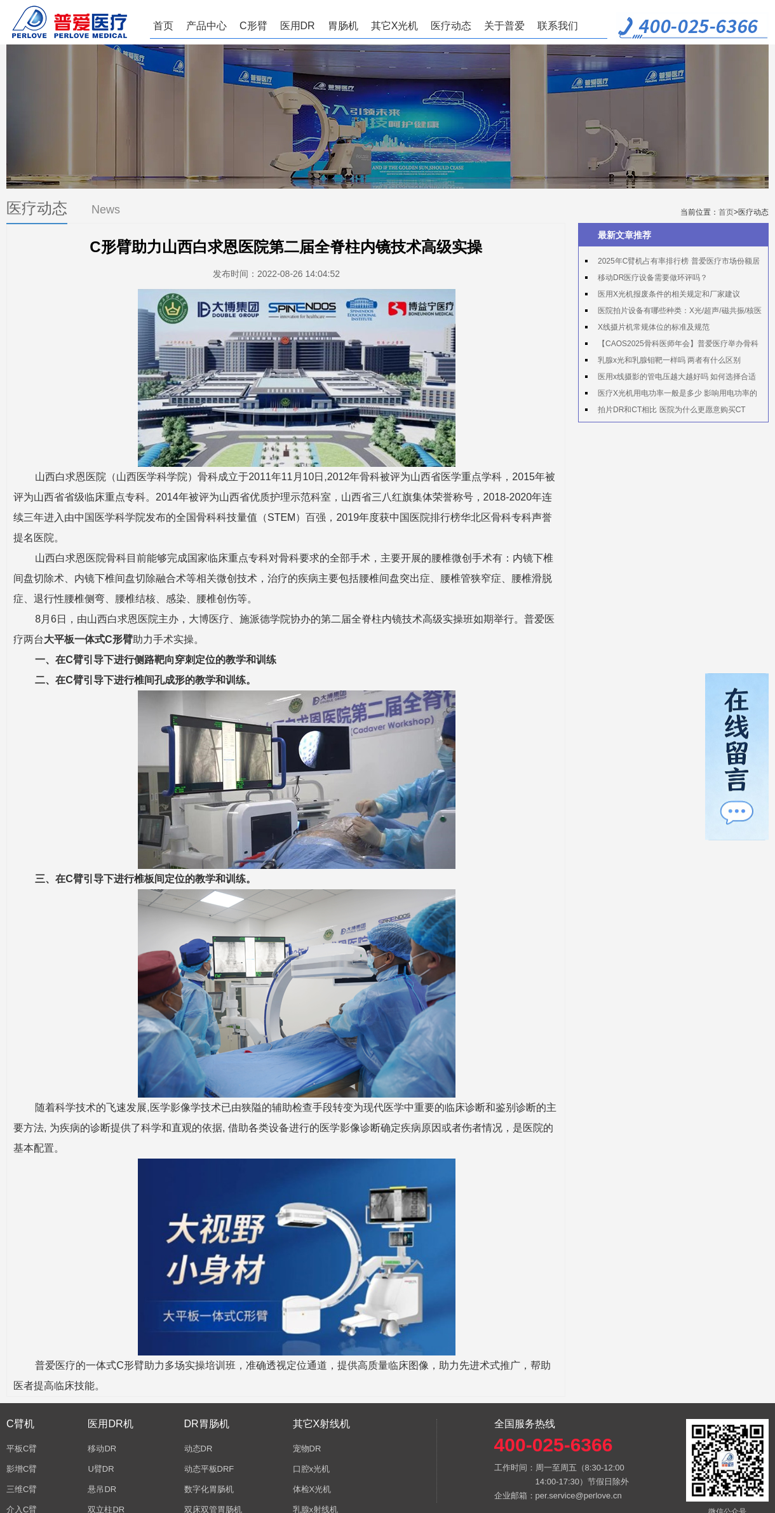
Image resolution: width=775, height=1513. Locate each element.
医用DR (297, 25)
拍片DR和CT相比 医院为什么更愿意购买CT (672, 409)
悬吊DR (102, 1489)
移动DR (102, 1448)
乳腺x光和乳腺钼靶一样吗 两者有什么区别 (669, 360)
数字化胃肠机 (209, 1489)
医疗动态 (451, 25)
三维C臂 (21, 1489)
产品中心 (206, 25)
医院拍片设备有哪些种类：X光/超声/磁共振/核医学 (673, 312)
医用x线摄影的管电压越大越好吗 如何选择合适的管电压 (670, 378)
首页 (163, 25)
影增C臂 (21, 1469)
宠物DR (307, 1448)
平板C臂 (21, 1448)
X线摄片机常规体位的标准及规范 (654, 327)
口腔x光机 (311, 1469)
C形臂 (253, 25)
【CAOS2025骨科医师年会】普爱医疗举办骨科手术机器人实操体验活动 (671, 345)
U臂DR (101, 1469)
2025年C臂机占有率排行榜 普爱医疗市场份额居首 (672, 263)
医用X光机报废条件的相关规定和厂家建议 (669, 294)
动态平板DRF (209, 1469)
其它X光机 (395, 25)
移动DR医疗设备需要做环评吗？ (653, 277)
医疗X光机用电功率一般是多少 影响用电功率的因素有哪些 (671, 395)
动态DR (198, 1448)
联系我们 (557, 25)
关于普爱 (504, 25)
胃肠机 (343, 25)
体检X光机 (312, 1489)
